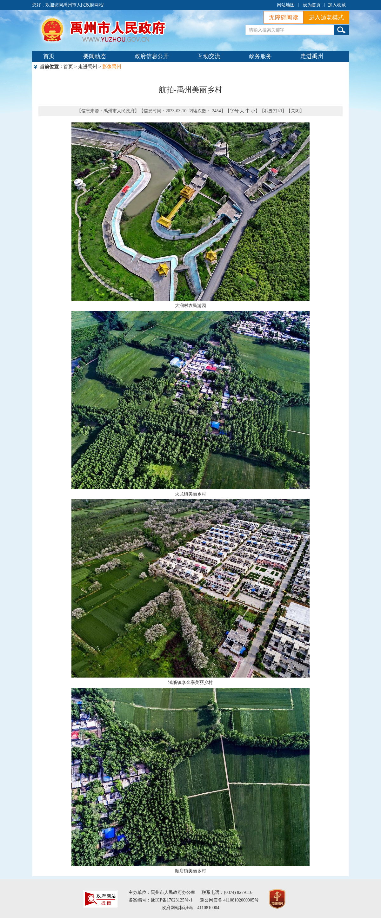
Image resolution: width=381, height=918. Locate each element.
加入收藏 (337, 5)
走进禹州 (311, 56)
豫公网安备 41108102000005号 (229, 900)
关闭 (295, 110)
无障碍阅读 (283, 17)
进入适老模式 (326, 17)
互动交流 (208, 56)
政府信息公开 (152, 56)
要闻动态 (94, 56)
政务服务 (260, 56)
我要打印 (273, 110)
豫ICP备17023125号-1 (171, 900)
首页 (49, 56)
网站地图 (286, 5)
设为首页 (312, 5)
